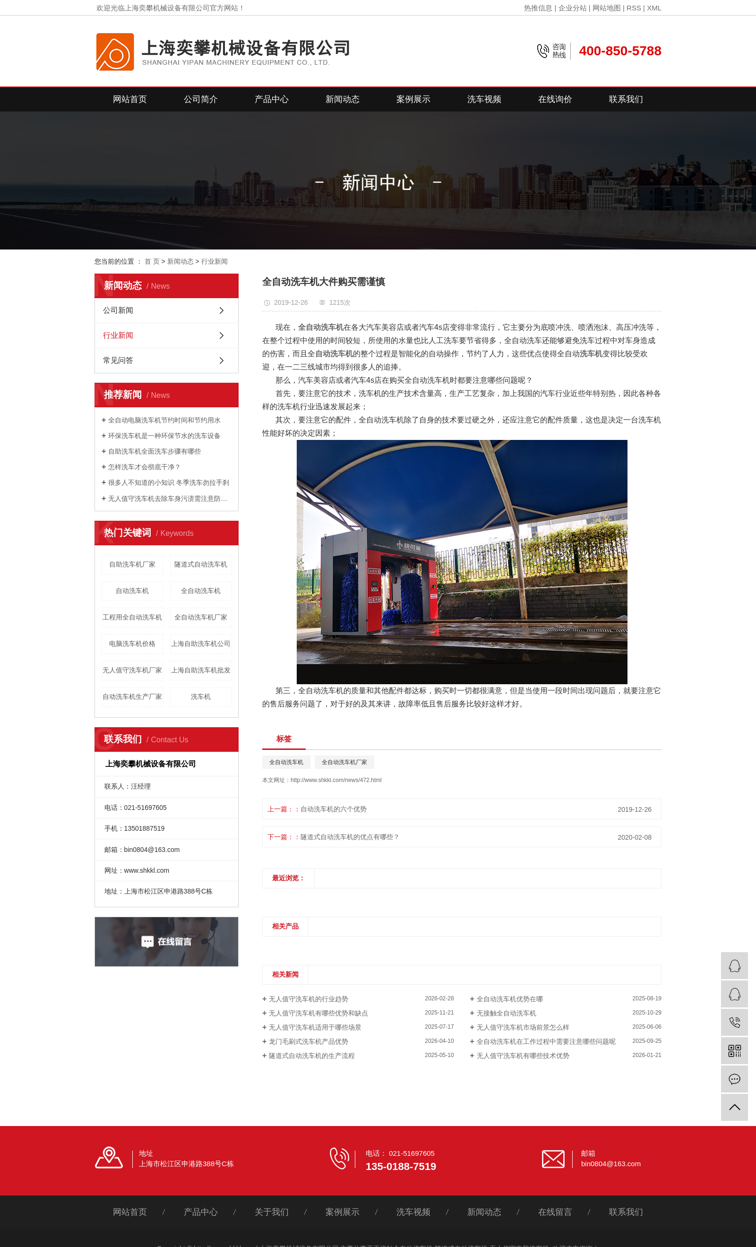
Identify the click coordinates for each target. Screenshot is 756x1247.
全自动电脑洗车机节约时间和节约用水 (164, 420)
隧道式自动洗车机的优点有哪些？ (350, 837)
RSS (634, 8)
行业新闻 (214, 261)
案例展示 (413, 99)
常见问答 (118, 360)
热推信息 (538, 8)
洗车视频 (484, 99)
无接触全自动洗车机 (506, 1013)
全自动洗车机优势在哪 (510, 999)
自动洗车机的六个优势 (334, 809)
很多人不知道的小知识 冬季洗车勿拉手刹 (168, 482)
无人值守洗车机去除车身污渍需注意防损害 (170, 498)
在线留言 (555, 1212)
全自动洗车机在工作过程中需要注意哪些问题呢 (546, 1041)
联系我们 (626, 99)
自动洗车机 (132, 590)
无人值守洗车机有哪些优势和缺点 (318, 1013)
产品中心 (272, 99)
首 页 (152, 261)
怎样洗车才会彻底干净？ (144, 467)
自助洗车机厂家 (132, 564)
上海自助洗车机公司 (201, 643)
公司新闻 (118, 310)
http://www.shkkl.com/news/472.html (336, 780)
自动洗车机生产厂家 (132, 696)
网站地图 (607, 8)
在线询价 (555, 99)
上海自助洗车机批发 (201, 670)
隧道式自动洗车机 (200, 564)
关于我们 (272, 1212)
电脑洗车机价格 (132, 643)
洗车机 (201, 696)
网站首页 (130, 99)
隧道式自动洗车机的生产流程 (312, 1055)
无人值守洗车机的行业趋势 (308, 999)
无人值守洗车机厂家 (132, 670)
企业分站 (572, 8)
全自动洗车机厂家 (200, 617)
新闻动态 (343, 99)
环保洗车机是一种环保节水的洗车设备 (164, 435)
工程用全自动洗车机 (132, 617)
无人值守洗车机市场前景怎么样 (523, 1027)
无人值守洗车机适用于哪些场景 (315, 1027)
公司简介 (201, 99)
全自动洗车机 (201, 590)
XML (654, 8)
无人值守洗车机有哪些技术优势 (523, 1055)
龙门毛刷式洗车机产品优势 (308, 1041)
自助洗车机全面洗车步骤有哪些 (154, 451)
